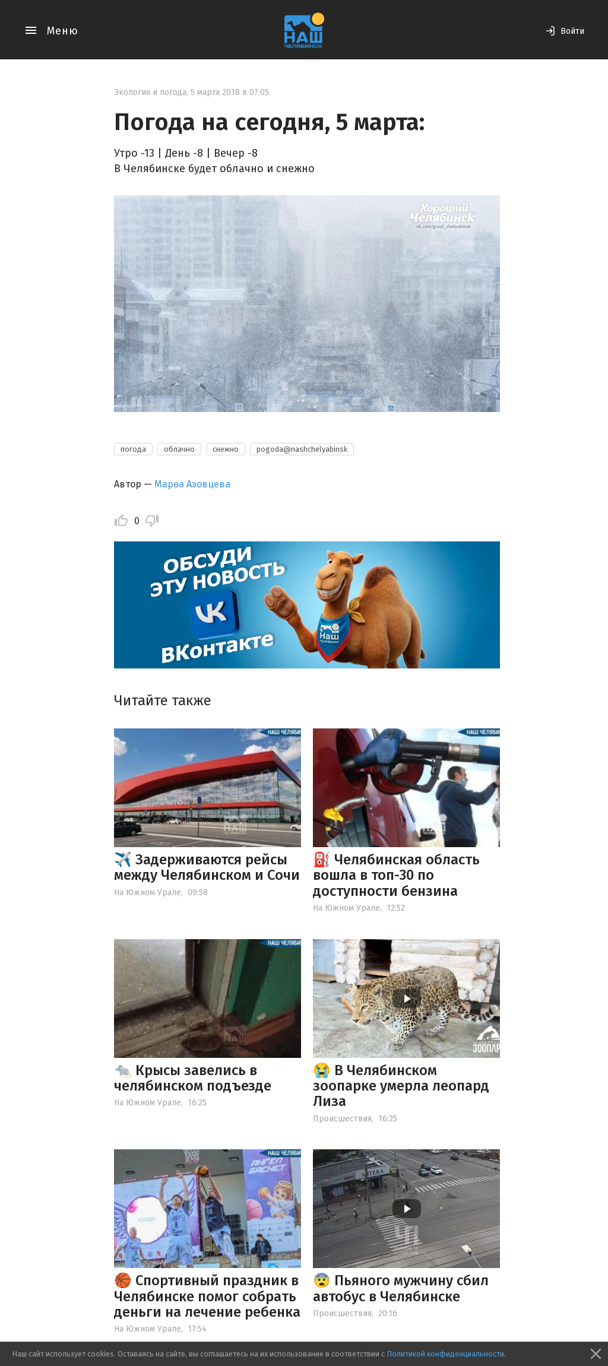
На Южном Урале (147, 893)
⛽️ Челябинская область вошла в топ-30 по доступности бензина (396, 875)
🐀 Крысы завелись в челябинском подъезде (192, 1078)
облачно (179, 449)
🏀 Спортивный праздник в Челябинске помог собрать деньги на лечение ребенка (207, 1296)
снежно (226, 449)
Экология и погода (150, 92)
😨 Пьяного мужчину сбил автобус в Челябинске (401, 1288)
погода (133, 449)
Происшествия (342, 1119)
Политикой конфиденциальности (445, 1353)
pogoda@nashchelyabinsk (301, 449)
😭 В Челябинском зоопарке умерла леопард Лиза (401, 1086)
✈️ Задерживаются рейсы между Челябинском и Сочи (207, 867)
